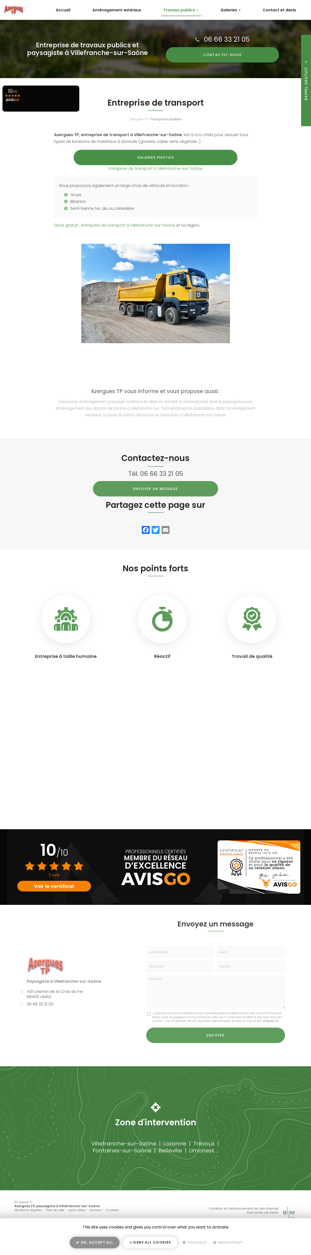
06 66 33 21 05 (227, 39)
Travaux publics (189, 10)
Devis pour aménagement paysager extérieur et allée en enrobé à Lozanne (127, 415)
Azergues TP (139, 119)
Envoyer (215, 1048)
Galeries (236, 10)
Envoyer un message (155, 502)
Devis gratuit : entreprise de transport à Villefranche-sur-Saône (114, 239)
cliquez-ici (271, 1035)
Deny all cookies (150, 1244)
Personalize (195, 1244)
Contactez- (222, 54)
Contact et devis (281, 10)
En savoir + (23, 1214)
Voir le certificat (54, 900)
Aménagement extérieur (128, 10)
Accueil (78, 10)
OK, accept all (94, 1244)
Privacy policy (228, 1244)
